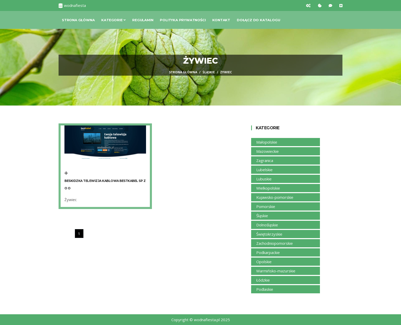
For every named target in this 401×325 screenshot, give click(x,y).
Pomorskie (265, 206)
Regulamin (142, 20)
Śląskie (209, 72)
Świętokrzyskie (269, 234)
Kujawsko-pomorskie (274, 197)
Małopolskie (266, 142)
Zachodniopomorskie (274, 243)
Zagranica (264, 160)
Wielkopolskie (268, 188)
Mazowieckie (267, 151)
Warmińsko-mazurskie (275, 270)
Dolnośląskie (267, 224)
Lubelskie (264, 169)
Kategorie (113, 20)
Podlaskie (264, 289)
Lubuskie (264, 178)
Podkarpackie (268, 252)
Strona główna (78, 20)
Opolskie (264, 261)
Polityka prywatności (183, 20)
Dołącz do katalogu (258, 20)
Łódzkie (263, 280)
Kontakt (221, 20)
